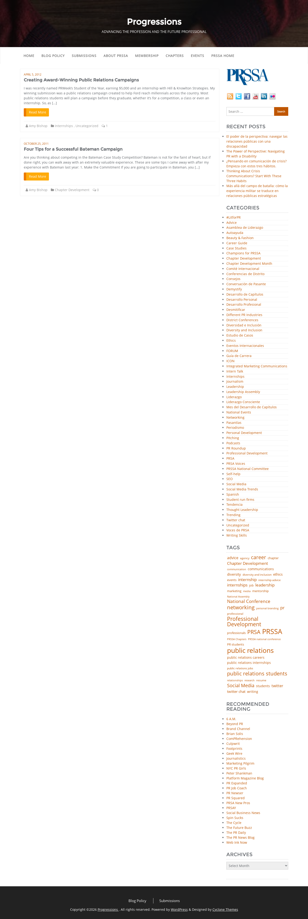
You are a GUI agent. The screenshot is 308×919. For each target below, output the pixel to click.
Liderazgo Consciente (243, 402)
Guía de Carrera (239, 356)
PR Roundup (236, 448)
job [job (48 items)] (251, 585)
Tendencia (234, 505)
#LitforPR (233, 218)
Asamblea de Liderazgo (244, 228)
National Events (238, 412)
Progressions (108, 909)
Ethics (231, 341)
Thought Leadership (242, 510)
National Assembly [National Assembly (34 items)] (238, 596)
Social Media (236, 484)
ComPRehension (239, 738)
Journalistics (236, 758)
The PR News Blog (240, 837)
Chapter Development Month (249, 264)
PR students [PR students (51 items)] (235, 644)
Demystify (234, 289)
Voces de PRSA (237, 530)
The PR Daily (236, 832)
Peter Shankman (239, 773)
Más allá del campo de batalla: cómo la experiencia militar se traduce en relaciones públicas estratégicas (257, 191)
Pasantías (233, 423)
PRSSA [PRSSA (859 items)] (272, 631)
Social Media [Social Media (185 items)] (240, 685)
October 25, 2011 (36, 144)
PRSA (230, 459)
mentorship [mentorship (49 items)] (260, 591)
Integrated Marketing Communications (256, 366)
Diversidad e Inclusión (243, 325)
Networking (235, 418)
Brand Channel (238, 728)
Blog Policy (53, 55)
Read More (37, 112)
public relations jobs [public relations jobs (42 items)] (240, 668)
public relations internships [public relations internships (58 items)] (249, 662)
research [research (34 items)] (249, 680)
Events (197, 55)
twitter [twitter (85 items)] (277, 686)
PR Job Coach (236, 788)
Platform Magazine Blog (245, 778)
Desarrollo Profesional (243, 305)
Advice (231, 223)
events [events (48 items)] (231, 580)
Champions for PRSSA (243, 253)
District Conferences (242, 320)
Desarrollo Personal (241, 300)
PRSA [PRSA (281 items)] (253, 632)
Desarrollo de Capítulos (244, 295)
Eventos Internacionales (245, 346)
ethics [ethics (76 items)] (278, 574)
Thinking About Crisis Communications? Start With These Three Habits (253, 176)
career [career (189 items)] (258, 557)
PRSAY (231, 808)
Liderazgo (234, 397)
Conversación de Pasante (246, 284)
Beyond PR (234, 724)
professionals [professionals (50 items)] (236, 632)
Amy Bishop (38, 126)
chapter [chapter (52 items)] (273, 558)
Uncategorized (87, 126)
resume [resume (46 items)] (261, 680)
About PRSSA (116, 55)
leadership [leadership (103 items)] (265, 585)
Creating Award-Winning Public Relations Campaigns (81, 80)
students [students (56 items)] (263, 686)
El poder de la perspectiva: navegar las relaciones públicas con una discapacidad (257, 141)
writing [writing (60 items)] (252, 691)
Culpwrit (233, 743)
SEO (229, 479)
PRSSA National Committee (247, 469)
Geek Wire (234, 753)
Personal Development (244, 433)
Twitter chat (235, 520)
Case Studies (236, 248)
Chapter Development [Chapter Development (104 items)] (247, 563)
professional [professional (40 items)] (235, 613)
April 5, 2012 (32, 74)
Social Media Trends (242, 489)
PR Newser (234, 793)
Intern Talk (234, 371)
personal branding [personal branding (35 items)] (267, 608)
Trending (233, 515)
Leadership (235, 387)
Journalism (234, 382)
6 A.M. (231, 719)
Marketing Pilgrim (240, 763)
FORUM (232, 351)
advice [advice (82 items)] (232, 558)
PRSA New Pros (238, 803)
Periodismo (235, 428)
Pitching (232, 438)
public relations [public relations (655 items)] (250, 650)
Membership (147, 55)
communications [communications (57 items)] (261, 569)
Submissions (84, 55)
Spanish (232, 495)
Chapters (175, 55)
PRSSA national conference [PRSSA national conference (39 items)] (264, 639)
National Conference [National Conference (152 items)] (248, 601)
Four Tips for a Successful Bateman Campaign (73, 149)
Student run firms (240, 500)
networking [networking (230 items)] (241, 607)
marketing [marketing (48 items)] (234, 591)
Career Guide (236, 243)
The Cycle (233, 822)
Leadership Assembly (243, 392)
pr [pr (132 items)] (282, 608)
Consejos (233, 279)
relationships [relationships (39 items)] (235, 680)
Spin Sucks (234, 817)
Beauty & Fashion (240, 238)
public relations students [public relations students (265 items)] (257, 673)
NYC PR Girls (236, 768)
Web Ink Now (236, 842)
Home (29, 55)
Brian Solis (234, 733)
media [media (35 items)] (247, 591)
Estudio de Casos (239, 335)
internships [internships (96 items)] (237, 585)
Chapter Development (72, 190)
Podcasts (233, 443)
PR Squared (235, 798)
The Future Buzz (239, 827)
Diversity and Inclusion (244, 330)
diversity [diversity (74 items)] (234, 574)
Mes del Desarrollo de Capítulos (251, 407)
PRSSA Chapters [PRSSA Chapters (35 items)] (236, 639)
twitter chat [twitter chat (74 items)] (236, 691)
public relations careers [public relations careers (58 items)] (245, 657)
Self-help (233, 474)
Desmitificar (235, 310)
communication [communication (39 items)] (236, 569)
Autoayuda (234, 233)
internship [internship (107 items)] (247, 580)
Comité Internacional (242, 269)
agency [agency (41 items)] (244, 558)
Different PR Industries (244, 315)
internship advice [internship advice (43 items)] (269, 580)
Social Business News (243, 813)
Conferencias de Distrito (245, 274)
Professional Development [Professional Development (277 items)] (244, 621)
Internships (64, 126)
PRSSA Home (222, 55)
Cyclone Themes (225, 909)
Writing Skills (236, 536)
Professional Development (247, 453)
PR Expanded (236, 783)
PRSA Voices (235, 464)
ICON (230, 361)
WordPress (179, 909)
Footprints (234, 748)
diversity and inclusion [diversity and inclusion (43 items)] (257, 574)
